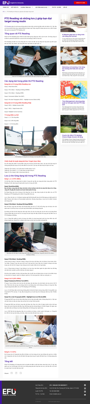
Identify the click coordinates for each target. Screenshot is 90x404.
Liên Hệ (65, 7)
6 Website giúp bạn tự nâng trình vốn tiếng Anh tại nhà (73, 35)
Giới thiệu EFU (14, 7)
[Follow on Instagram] (85, 389)
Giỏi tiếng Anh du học (42, 7)
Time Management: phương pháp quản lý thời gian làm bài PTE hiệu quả (73, 102)
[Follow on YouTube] (85, 395)
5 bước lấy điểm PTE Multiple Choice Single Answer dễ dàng (72, 136)
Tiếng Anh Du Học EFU (41, 388)
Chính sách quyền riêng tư (54, 401)
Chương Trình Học (27, 7)
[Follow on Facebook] (85, 385)
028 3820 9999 (55, 391)
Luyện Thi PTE (39, 391)
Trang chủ (6, 7)
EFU (4, 11)
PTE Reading (7, 26)
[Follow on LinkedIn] (85, 392)
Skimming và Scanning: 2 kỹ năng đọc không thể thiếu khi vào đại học (73, 68)
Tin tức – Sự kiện (56, 7)
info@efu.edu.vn (57, 394)
